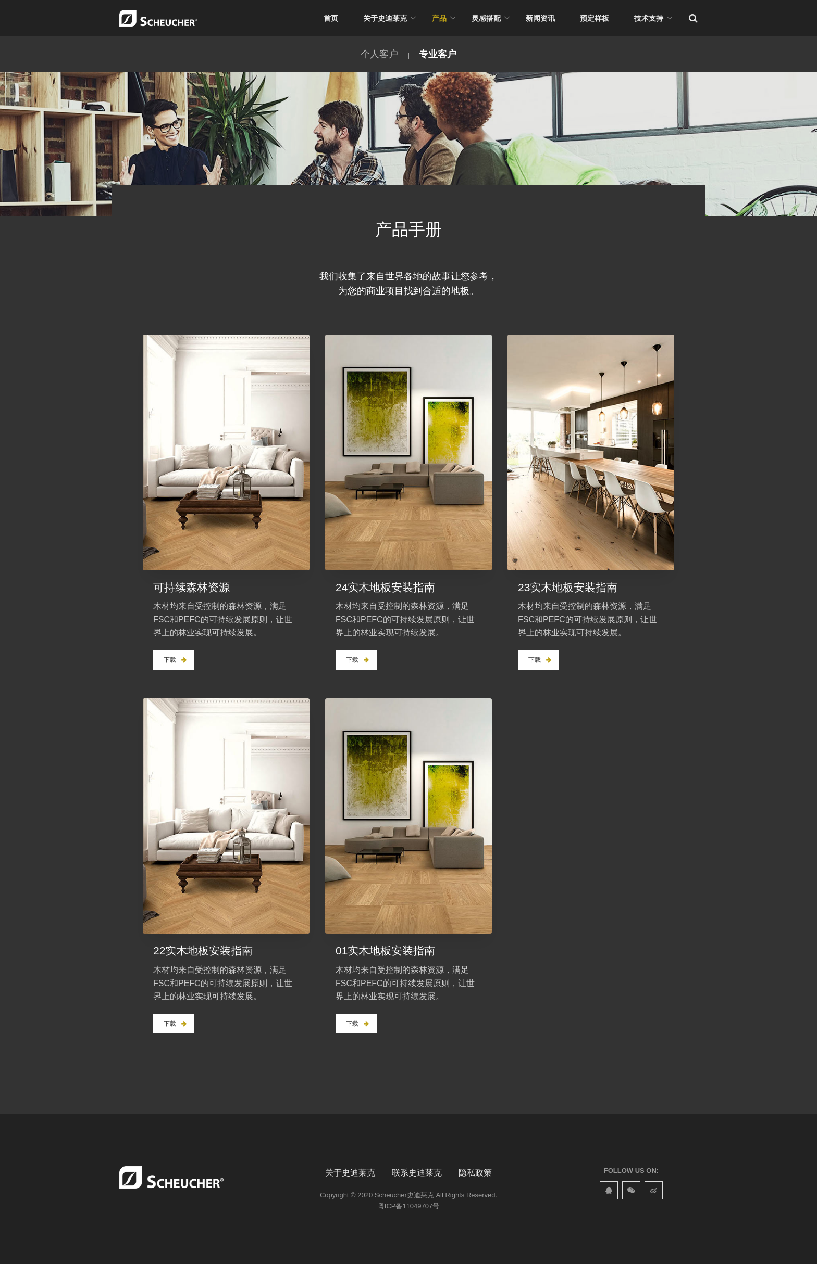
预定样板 (594, 18)
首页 (331, 18)
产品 (439, 18)
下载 (175, 659)
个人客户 (379, 54)
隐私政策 (475, 1172)
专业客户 (437, 54)
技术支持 (648, 18)
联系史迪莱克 (417, 1172)
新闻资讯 (540, 18)
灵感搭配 (486, 18)
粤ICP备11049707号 (408, 1206)
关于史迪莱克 (385, 18)
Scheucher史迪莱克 (404, 1195)
